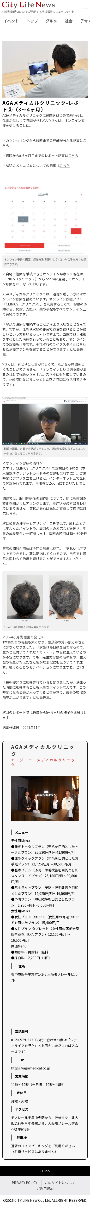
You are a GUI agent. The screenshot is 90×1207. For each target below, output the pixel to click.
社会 (68, 21)
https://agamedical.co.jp (30, 1068)
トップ (32, 21)
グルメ (51, 21)
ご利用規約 (45, 1188)
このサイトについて (60, 1182)
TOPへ (45, 1170)
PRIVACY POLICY (24, 1182)
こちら (73, 155)
